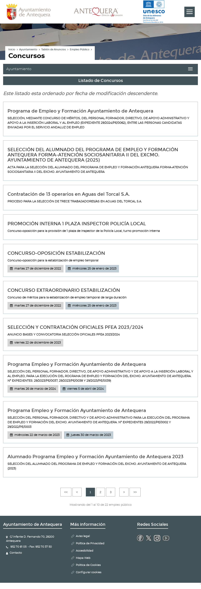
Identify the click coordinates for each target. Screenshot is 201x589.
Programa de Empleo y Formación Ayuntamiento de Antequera (80, 111)
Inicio (11, 49)
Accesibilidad (84, 550)
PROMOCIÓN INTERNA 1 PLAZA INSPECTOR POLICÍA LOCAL (76, 223)
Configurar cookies (88, 572)
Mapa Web (83, 558)
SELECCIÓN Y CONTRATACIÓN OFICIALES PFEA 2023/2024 (75, 327)
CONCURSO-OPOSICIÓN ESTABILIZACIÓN (56, 253)
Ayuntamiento (28, 49)
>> (135, 492)
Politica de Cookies (88, 565)
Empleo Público (79, 49)
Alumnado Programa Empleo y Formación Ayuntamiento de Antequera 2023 (95, 456)
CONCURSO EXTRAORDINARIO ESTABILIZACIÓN (63, 290)
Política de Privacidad (90, 543)
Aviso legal (83, 536)
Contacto (16, 553)
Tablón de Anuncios (53, 49)
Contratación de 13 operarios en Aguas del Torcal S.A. (68, 194)
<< (65, 492)
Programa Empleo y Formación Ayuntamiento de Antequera (76, 364)
